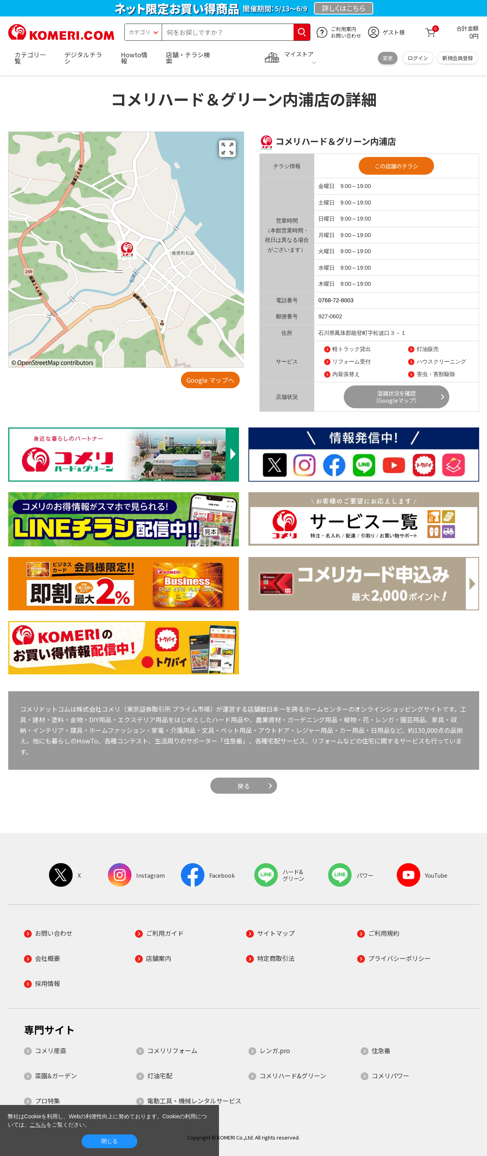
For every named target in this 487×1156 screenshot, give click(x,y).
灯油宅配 (159, 1075)
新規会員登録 (457, 58)
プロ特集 (47, 1101)
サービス (287, 361)
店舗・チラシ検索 (188, 58)
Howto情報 (134, 58)
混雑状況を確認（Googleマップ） (396, 397)
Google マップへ (210, 380)
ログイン (418, 58)
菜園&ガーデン (56, 1075)
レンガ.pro (274, 1050)
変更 (388, 58)
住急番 (381, 1050)
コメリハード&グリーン (292, 1075)
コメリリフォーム (172, 1050)
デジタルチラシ (83, 58)
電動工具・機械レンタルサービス (194, 1101)
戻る (243, 786)
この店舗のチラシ (396, 166)
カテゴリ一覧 (30, 58)
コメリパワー (390, 1075)
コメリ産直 (50, 1050)
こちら (38, 1124)
